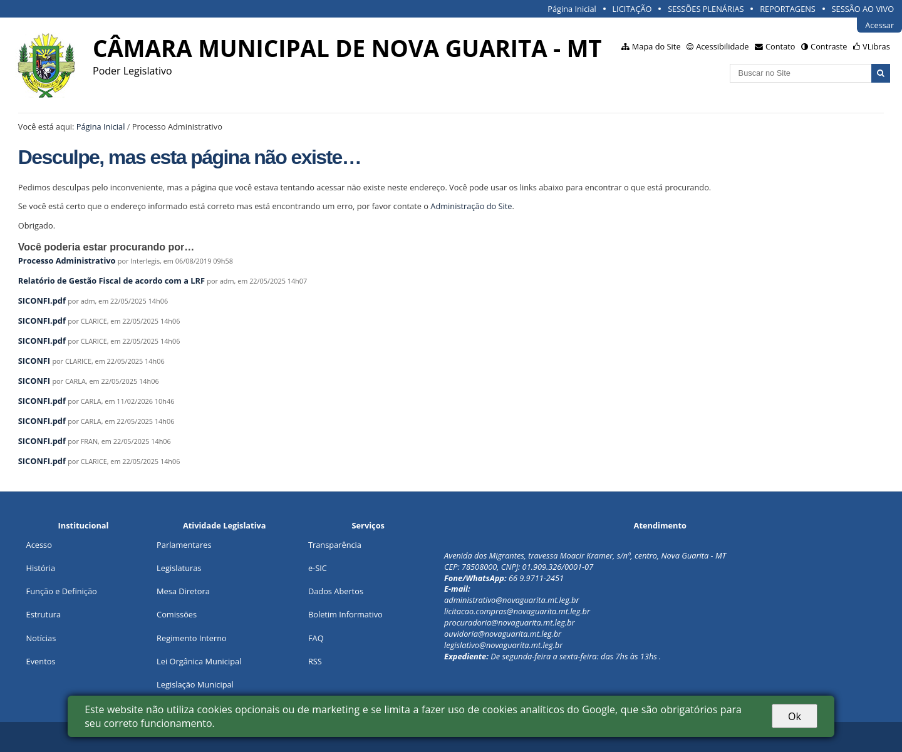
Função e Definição (61, 591)
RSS (315, 661)
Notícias (41, 638)
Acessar (879, 25)
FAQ (316, 638)
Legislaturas (179, 568)
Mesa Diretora (183, 591)
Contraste (829, 46)
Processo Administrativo (67, 260)
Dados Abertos (335, 591)
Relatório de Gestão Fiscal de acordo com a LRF (111, 280)
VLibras (876, 46)
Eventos (41, 661)
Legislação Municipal (195, 684)
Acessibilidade (722, 46)
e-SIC (317, 568)
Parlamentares (184, 544)
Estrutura (43, 614)
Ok (794, 716)
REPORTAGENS (788, 8)
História (41, 568)
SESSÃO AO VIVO (863, 8)
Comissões (177, 614)
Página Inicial (571, 8)
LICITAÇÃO (631, 8)
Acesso (39, 544)
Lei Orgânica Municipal (199, 661)
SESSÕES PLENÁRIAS (706, 8)
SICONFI (34, 360)
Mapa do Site (656, 46)
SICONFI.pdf (42, 300)
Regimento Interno (192, 638)
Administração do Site (471, 206)
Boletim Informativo (345, 614)
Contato (780, 46)
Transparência (334, 544)
